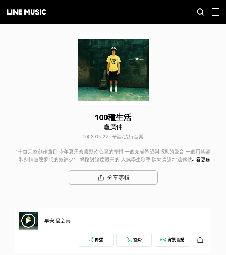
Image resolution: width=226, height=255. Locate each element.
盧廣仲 (113, 126)
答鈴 (134, 240)
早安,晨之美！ (72, 220)
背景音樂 (172, 240)
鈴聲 (95, 240)
